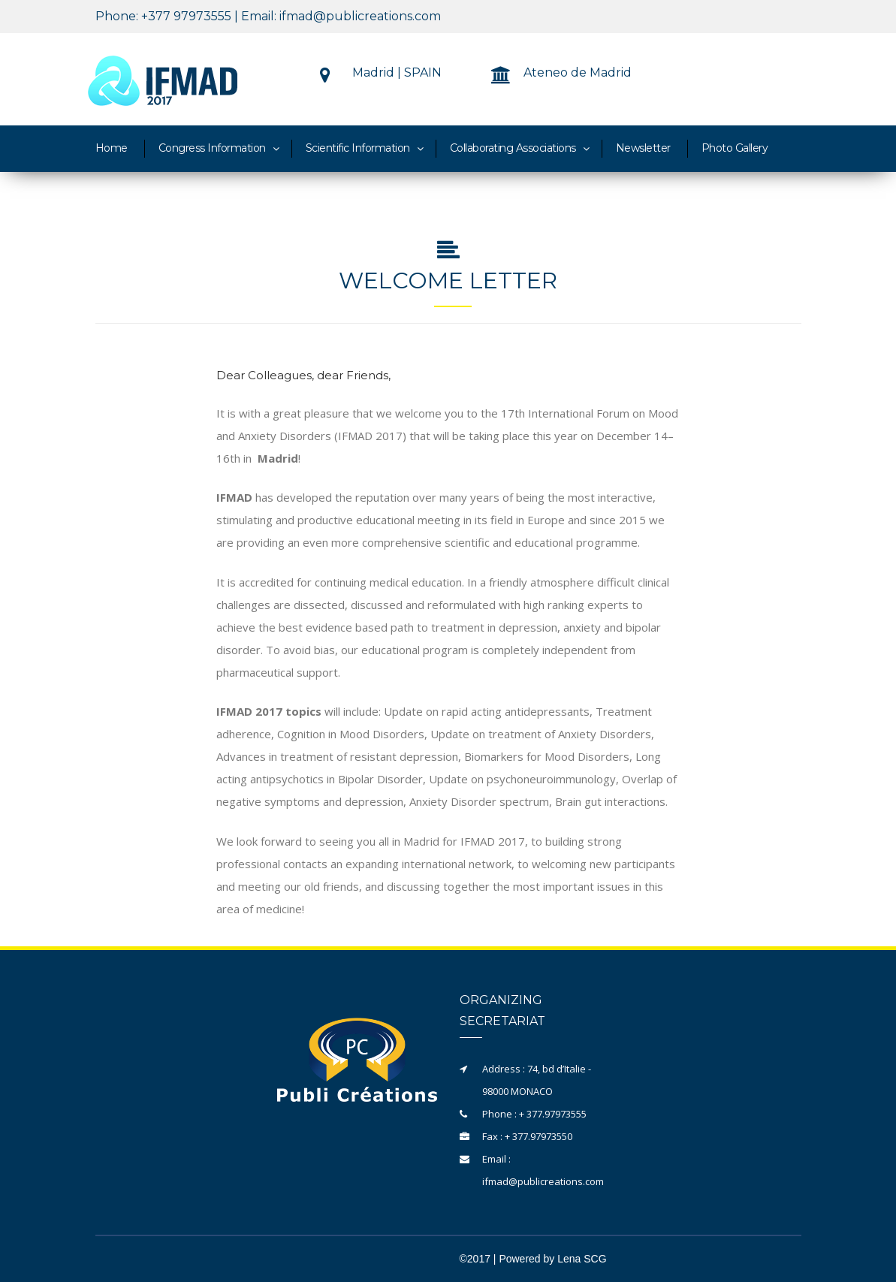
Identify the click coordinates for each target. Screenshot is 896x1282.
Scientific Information (358, 148)
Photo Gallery (734, 148)
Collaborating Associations (513, 148)
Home (111, 148)
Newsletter (643, 148)
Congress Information (212, 148)
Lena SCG (581, 1259)
